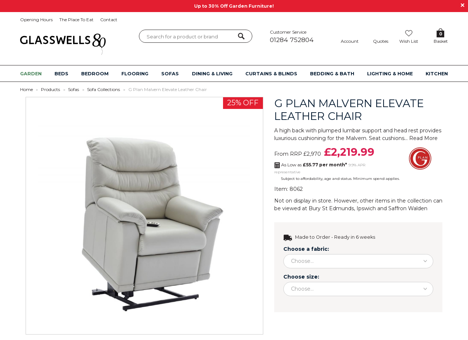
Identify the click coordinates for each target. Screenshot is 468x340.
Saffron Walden (407, 208)
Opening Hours (36, 19)
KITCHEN (437, 73)
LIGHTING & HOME (390, 73)
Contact (108, 19)
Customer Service (299, 36)
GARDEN (31, 73)
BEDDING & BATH (332, 73)
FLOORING (134, 73)
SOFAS (170, 73)
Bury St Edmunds (331, 208)
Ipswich (366, 208)
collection (419, 200)
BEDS (61, 73)
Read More (423, 138)
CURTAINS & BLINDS (271, 73)
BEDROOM (95, 73)
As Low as (314, 164)
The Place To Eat (76, 19)
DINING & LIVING (212, 73)
